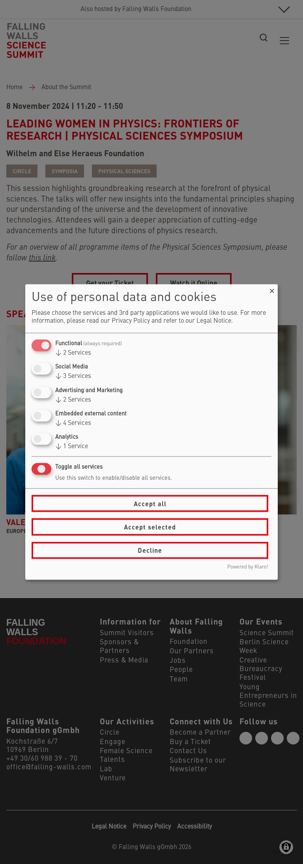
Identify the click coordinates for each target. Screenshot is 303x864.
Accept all (150, 503)
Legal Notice (213, 321)
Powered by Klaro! (247, 566)
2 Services (73, 353)
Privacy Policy (131, 321)
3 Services (73, 376)
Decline (150, 550)
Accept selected (150, 527)
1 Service (71, 447)
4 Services (73, 423)
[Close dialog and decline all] (272, 289)
